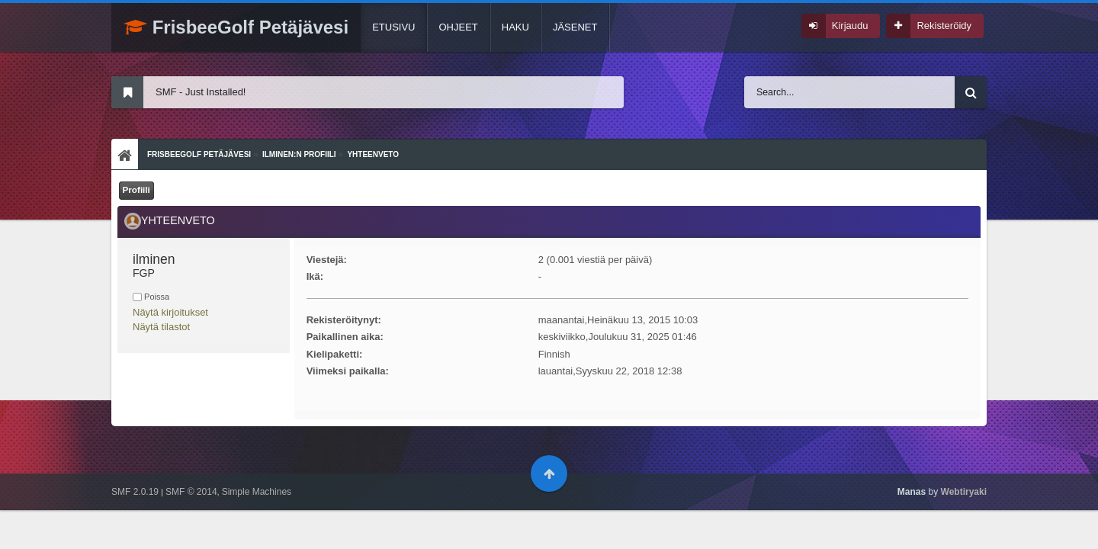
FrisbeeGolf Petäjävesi (236, 27)
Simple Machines (256, 491)
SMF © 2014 (191, 491)
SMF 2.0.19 (135, 491)
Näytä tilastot (161, 326)
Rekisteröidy (944, 25)
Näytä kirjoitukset (170, 312)
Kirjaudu (850, 25)
